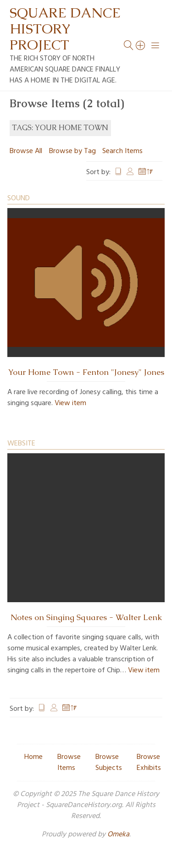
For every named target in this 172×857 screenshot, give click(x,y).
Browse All (26, 151)
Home (33, 757)
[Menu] (155, 45)
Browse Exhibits (149, 762)
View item (70, 403)
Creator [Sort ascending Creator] (130, 172)
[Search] (140, 45)
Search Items (122, 151)
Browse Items (69, 762)
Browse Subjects (108, 762)
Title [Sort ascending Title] (118, 172)
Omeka (118, 835)
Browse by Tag (72, 151)
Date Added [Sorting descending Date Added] (146, 172)
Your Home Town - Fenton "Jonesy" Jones (86, 372)
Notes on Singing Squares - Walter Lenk (86, 617)
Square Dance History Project (65, 29)
